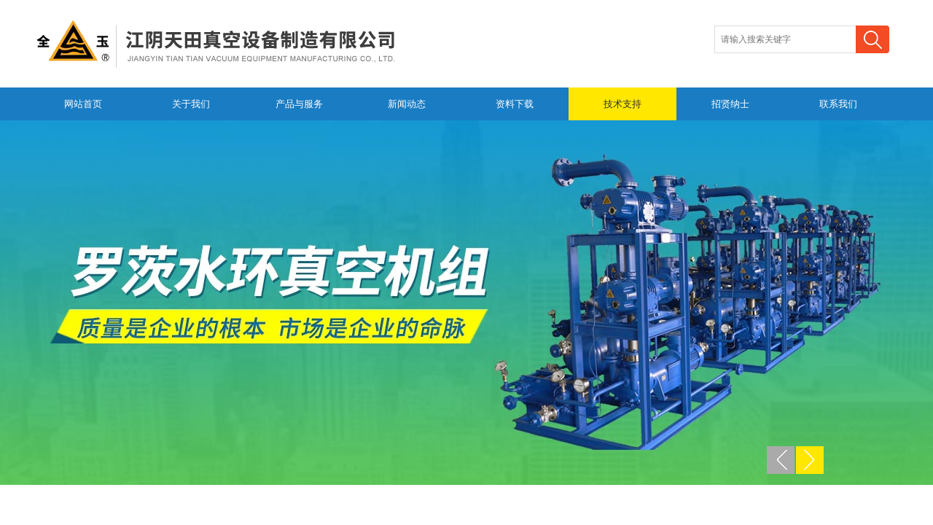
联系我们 (838, 103)
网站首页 (83, 103)
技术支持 (622, 103)
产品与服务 (299, 103)
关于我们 (191, 103)
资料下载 (515, 103)
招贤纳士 (730, 103)
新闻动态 (407, 103)
